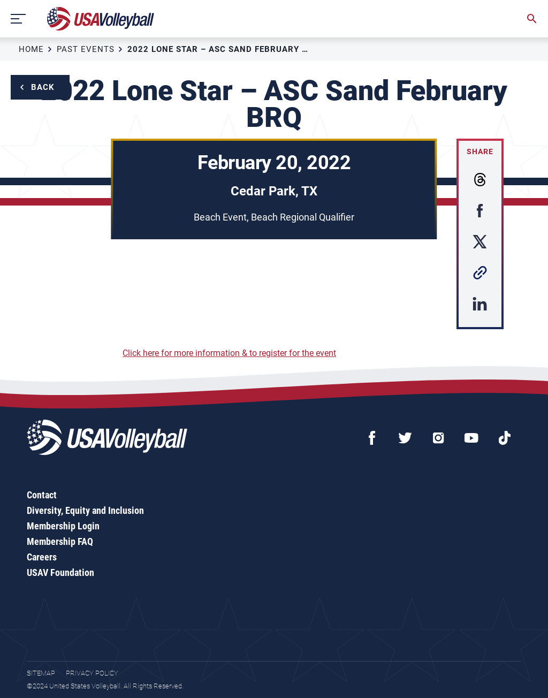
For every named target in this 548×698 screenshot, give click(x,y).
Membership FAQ (60, 541)
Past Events (86, 49)
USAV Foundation (60, 572)
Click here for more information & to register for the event (229, 353)
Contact (42, 494)
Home (31, 49)
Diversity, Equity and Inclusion (85, 510)
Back (43, 87)
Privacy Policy (92, 673)
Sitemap (41, 673)
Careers (42, 557)
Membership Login (63, 526)
